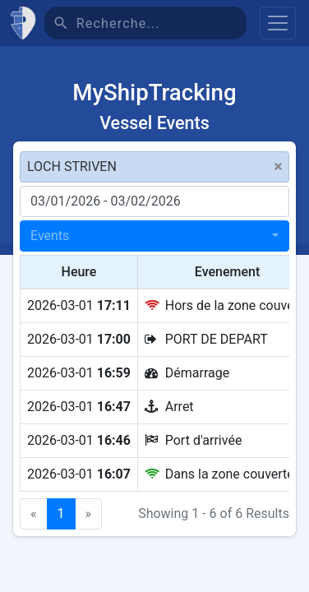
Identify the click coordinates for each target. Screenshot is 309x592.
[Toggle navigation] (278, 23)
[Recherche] (161, 23)
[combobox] (154, 236)
